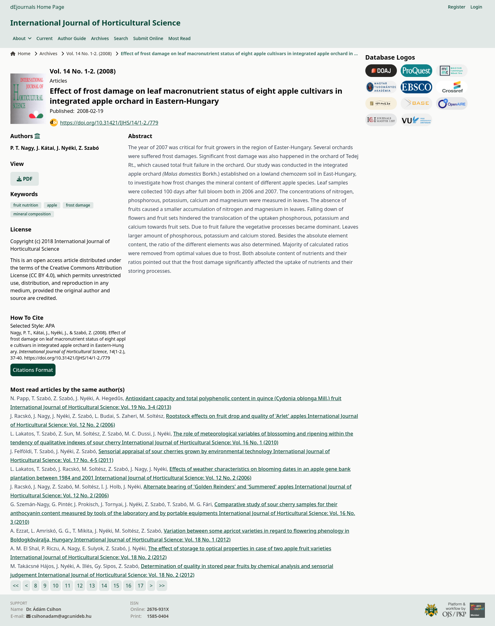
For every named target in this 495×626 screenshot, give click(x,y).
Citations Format (33, 369)
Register (456, 7)
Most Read (179, 38)
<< (16, 585)
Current (45, 38)
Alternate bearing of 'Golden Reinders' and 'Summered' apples (219, 486)
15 (116, 585)
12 (80, 585)
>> (162, 585)
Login (476, 7)
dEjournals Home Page (37, 6)
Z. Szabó (89, 147)
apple (52, 205)
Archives (100, 38)
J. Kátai (46, 147)
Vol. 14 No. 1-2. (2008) (89, 53)
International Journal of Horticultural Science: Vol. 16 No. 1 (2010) (200, 442)
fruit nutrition (26, 205)
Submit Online (148, 38)
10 (55, 585)
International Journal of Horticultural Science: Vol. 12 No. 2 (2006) (173, 477)
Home (20, 53)
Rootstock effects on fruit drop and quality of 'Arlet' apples (237, 415)
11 (67, 585)
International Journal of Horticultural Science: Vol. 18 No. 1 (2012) (152, 539)
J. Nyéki (67, 147)
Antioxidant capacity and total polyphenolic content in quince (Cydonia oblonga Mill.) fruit (233, 398)
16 (128, 585)
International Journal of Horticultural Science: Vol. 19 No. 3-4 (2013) (90, 407)
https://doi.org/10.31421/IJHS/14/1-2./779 (104, 122)
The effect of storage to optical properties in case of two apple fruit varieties (239, 548)
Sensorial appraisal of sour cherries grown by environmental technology (185, 451)
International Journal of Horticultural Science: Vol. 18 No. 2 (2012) (88, 557)
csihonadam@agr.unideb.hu (61, 616)
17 (140, 585)
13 (92, 585)
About (22, 38)
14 (104, 585)
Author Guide (72, 38)
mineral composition (32, 214)
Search (121, 38)
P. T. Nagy (22, 147)
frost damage (78, 205)
